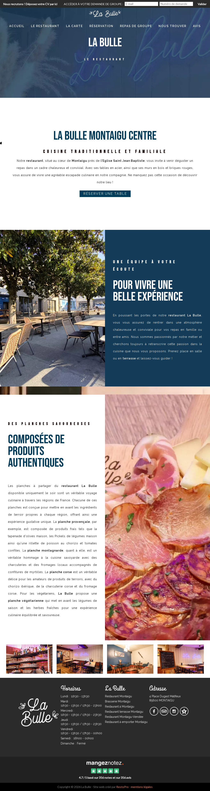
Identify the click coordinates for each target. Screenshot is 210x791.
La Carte (74, 26)
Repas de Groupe (136, 26)
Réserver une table (105, 194)
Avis (197, 26)
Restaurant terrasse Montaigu (124, 711)
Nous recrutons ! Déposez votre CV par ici (30, 4)
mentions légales (142, 787)
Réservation (101, 26)
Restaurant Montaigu (118, 696)
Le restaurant (45, 26)
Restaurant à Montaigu (119, 706)
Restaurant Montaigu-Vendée (124, 716)
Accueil (16, 26)
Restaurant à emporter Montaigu (126, 722)
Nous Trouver (172, 26)
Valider (202, 4)
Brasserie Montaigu (117, 701)
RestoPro (122, 787)
